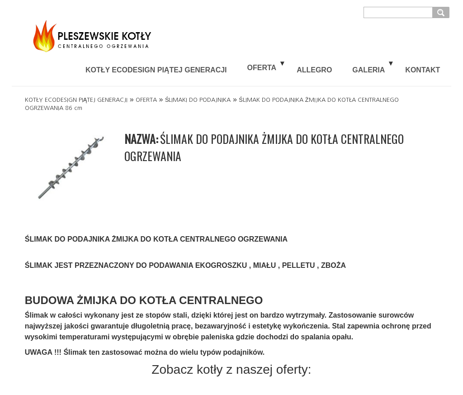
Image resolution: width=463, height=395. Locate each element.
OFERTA (262, 67)
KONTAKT (422, 70)
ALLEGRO (314, 70)
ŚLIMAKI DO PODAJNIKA (198, 100)
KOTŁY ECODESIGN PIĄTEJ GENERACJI (156, 70)
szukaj (442, 12)
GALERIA (368, 70)
